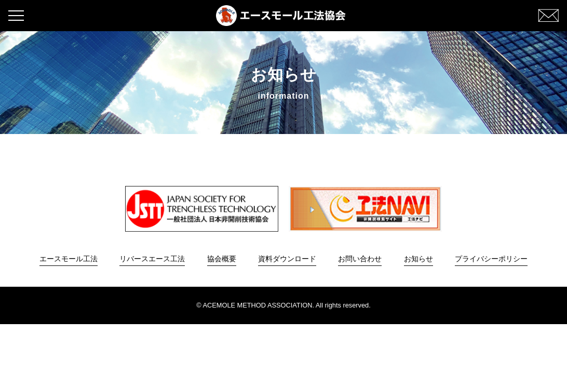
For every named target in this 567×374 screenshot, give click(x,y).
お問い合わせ (360, 259)
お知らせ (418, 259)
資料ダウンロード (287, 259)
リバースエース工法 (152, 259)
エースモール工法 (68, 259)
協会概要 (221, 259)
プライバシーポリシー (491, 259)
